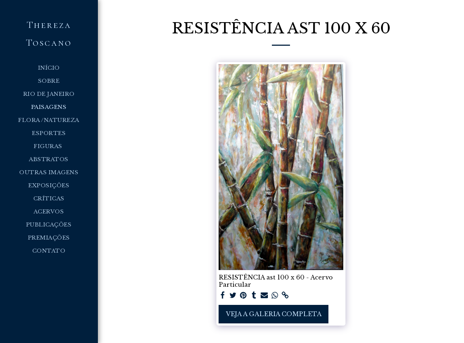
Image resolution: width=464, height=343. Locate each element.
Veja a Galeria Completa (274, 314)
